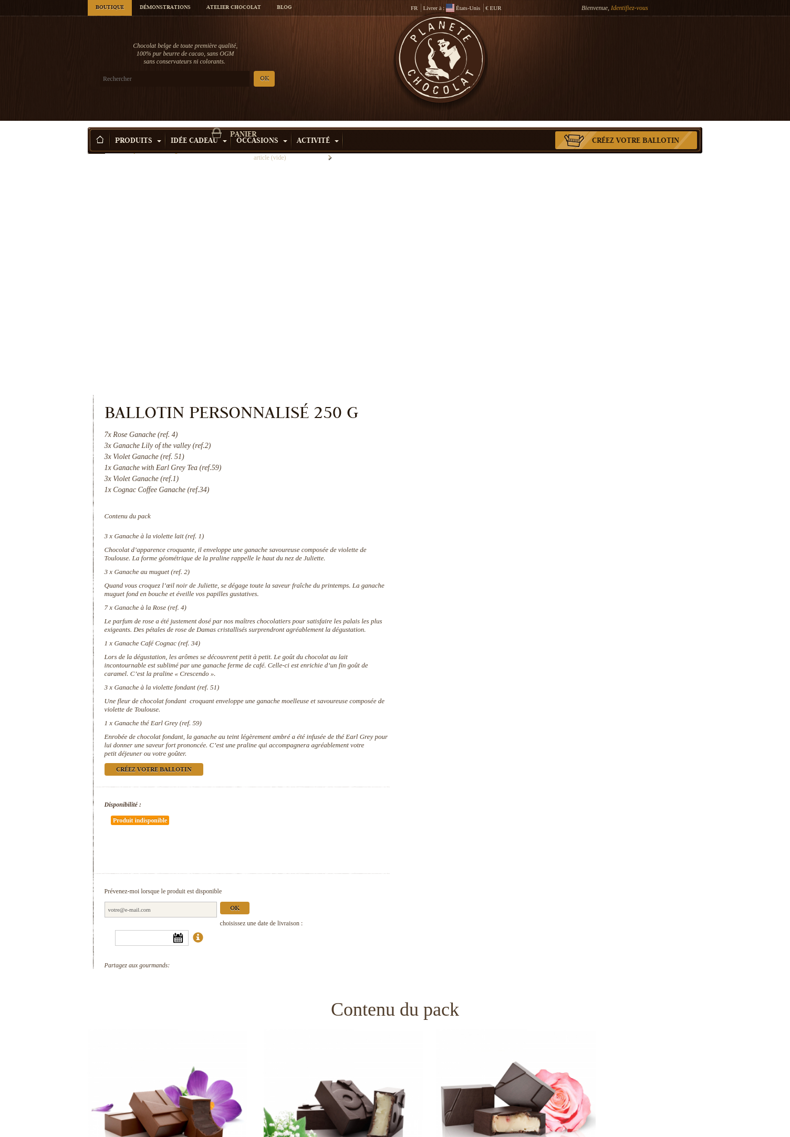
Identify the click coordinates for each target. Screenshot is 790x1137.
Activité (318, 125)
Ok (588, 669)
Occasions (261, 125)
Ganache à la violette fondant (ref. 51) (520, 480)
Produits (138, 125)
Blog (284, 8)
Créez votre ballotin (635, 125)
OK (211, 79)
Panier (625, 50)
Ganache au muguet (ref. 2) (506, 356)
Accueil (96, 144)
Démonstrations (165, 8)
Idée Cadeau (199, 125)
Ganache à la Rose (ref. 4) (504, 391)
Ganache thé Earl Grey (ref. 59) (512, 515)
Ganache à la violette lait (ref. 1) (513, 312)
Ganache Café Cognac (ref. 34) (511, 436)
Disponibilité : (476, 597)
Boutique (110, 8)
